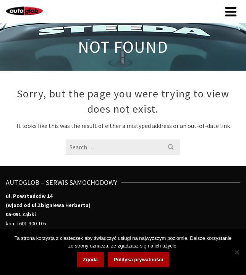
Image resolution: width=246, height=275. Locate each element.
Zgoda (90, 259)
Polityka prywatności (138, 259)
